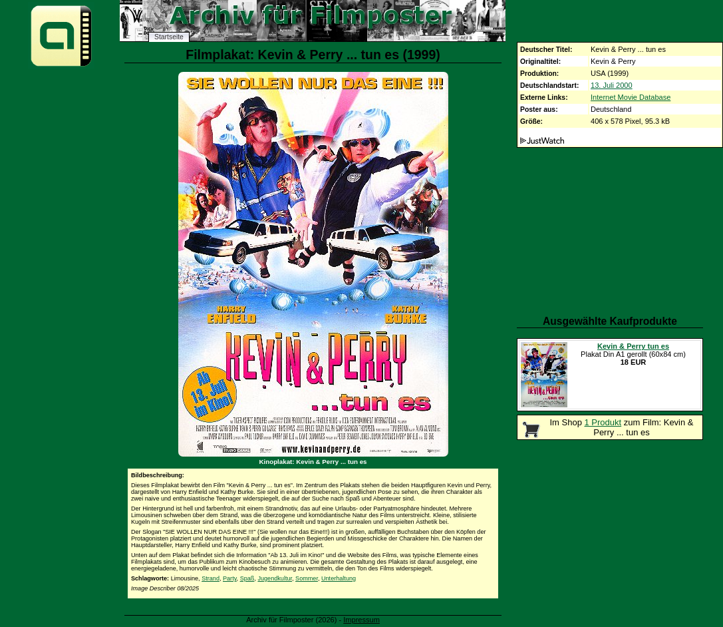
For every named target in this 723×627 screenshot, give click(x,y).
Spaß (247, 578)
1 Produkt (603, 422)
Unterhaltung (338, 578)
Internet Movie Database (630, 97)
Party (230, 578)
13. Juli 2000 (612, 85)
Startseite (169, 37)
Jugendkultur (274, 578)
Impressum (361, 620)
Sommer (306, 578)
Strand (210, 578)
